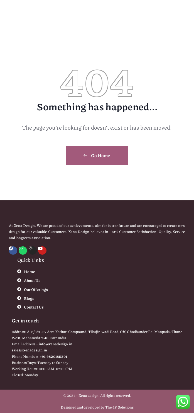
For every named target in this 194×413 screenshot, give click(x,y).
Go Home (96, 155)
